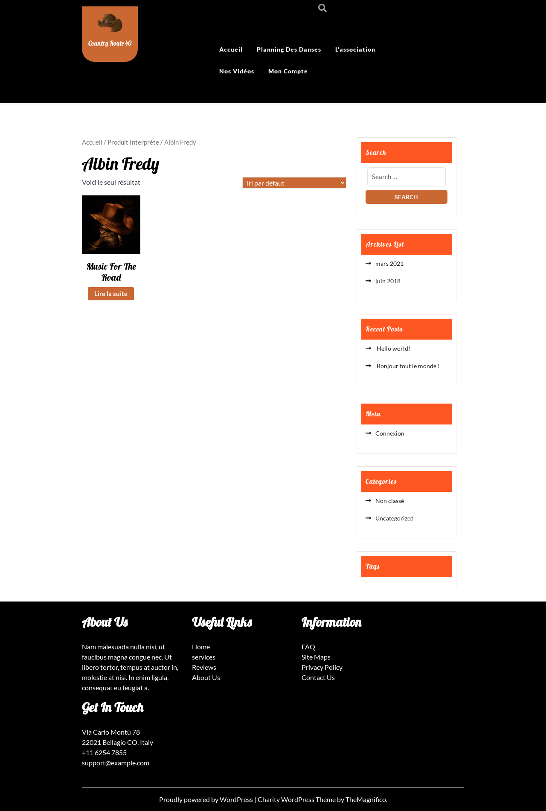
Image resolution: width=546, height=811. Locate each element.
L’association (355, 49)
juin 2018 (388, 281)
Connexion (389, 433)
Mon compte (288, 71)
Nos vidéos (236, 71)
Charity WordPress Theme (297, 799)
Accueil (231, 49)
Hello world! (392, 348)
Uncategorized (394, 518)
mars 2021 (389, 263)
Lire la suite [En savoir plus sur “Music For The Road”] (111, 293)
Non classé (389, 500)
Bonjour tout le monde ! (407, 365)
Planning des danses (289, 49)
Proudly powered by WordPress (206, 799)
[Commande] (294, 183)
